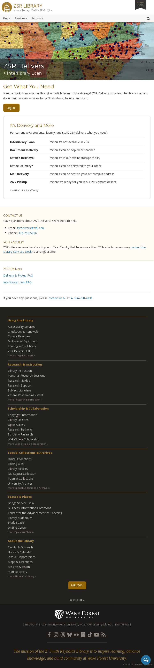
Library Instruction (20, 371)
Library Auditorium (20, 518)
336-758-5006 (27, 233)
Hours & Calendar (19, 552)
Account (36, 18)
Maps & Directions (20, 562)
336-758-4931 (83, 298)
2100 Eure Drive (48, 624)
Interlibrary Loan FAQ (17, 282)
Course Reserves (19, 336)
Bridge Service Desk (21, 503)
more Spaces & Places (20, 532)
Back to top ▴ (77, 599)
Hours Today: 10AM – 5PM (29, 10)
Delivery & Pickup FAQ (18, 275)
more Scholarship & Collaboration (27, 443)
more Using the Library (20, 355)
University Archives (20, 483)
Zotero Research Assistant (25, 395)
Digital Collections (20, 459)
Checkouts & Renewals (23, 331)
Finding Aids (16, 464)
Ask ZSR (76, 585)
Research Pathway (20, 429)
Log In (10, 108)
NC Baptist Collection (22, 474)
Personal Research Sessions (26, 375)
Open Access (16, 425)
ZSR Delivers (12, 269)
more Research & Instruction (24, 399)
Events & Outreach (20, 547)
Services (20, 18)
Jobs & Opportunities (22, 557)
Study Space (16, 522)
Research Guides (19, 380)
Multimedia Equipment (23, 341)
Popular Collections (20, 478)
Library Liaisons (18, 420)
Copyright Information (22, 415)
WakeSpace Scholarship (23, 439)
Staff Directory (17, 572)
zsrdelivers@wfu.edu (30, 228)
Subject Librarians (19, 390)
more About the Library (21, 576)
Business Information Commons (29, 508)
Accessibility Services (21, 327)
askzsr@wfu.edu (103, 624)
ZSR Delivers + (20, 351)
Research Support (19, 385)
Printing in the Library (22, 346)
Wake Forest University (77, 614)
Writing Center (17, 527)
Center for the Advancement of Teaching (35, 513)
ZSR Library (28, 5)
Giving (141, 3)
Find (5, 18)
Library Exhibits (18, 469)
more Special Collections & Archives (28, 487)
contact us (55, 298)
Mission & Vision (19, 567)
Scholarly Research (20, 434)
